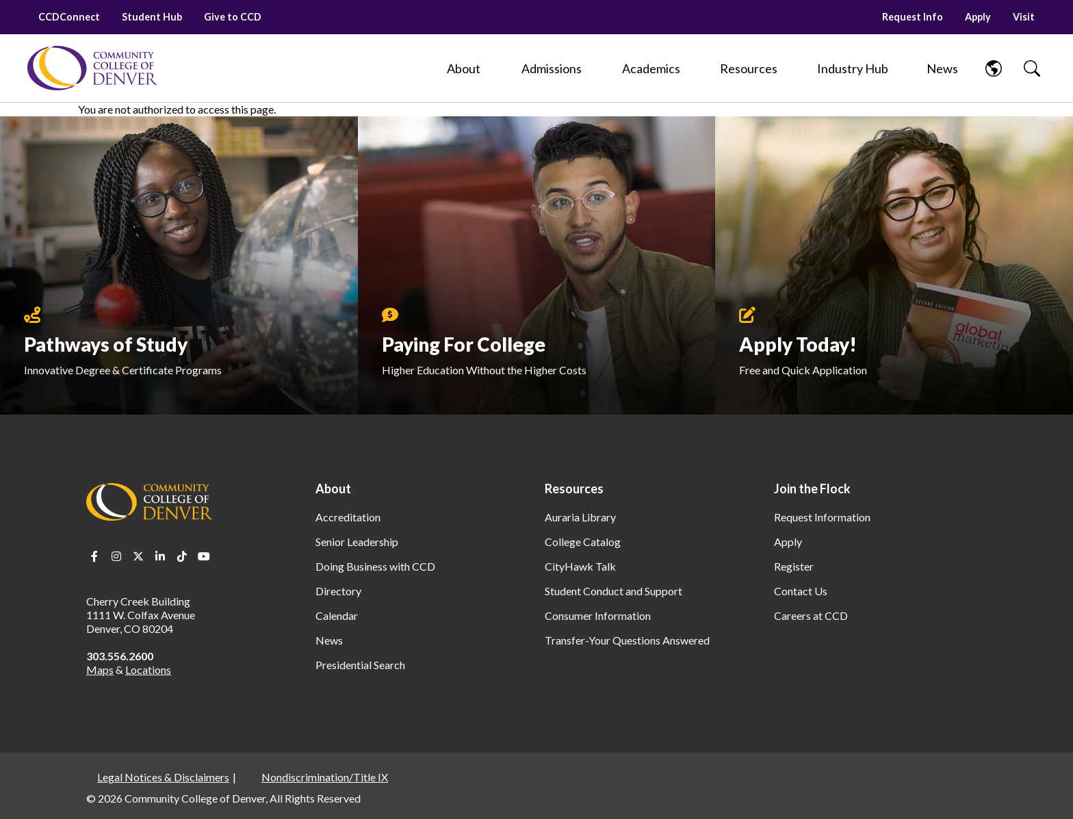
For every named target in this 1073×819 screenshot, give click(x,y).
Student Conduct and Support (613, 590)
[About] (464, 68)
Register (794, 566)
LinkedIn (160, 556)
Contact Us (800, 590)
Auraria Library (580, 516)
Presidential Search (360, 664)
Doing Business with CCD (375, 566)
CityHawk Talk (580, 566)
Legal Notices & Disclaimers (163, 776)
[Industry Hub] (852, 68)
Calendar (336, 615)
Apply (978, 17)
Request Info (912, 17)
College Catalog (583, 541)
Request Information (822, 516)
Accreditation (347, 516)
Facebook (94, 556)
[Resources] (748, 68)
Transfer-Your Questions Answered (627, 640)
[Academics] (651, 68)
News (329, 640)
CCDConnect (69, 17)
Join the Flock (812, 488)
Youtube (204, 556)
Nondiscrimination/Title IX (324, 776)
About (333, 488)
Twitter (138, 556)
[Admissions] (551, 68)
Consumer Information (598, 615)
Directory (338, 590)
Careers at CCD (811, 615)
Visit (1024, 17)
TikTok (182, 556)
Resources (574, 488)
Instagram (116, 556)
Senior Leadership (356, 541)
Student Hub (152, 17)
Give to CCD (232, 17)
